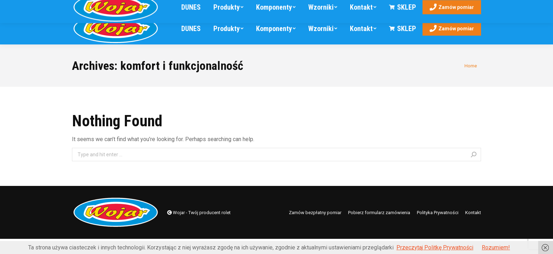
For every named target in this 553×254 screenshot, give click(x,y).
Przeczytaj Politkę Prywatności (434, 247)
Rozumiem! (496, 247)
